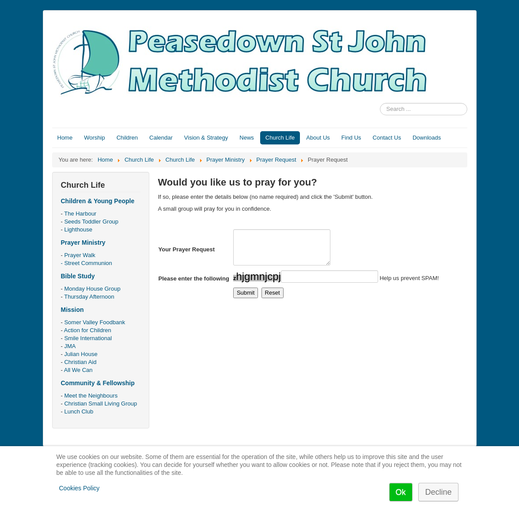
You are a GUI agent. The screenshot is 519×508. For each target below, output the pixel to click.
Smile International (88, 338)
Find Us (351, 137)
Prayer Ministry (83, 242)
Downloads (427, 137)
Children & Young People (98, 201)
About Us (318, 137)
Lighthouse (78, 229)
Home (65, 137)
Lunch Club (78, 411)
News (246, 137)
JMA (70, 346)
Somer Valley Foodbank (94, 322)
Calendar (161, 137)
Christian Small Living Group (100, 403)
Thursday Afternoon (89, 296)
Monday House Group (92, 288)
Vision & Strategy (206, 137)
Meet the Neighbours (90, 395)
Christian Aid (80, 362)
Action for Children (87, 330)
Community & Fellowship (98, 383)
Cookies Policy (79, 488)
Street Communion (88, 263)
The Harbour (80, 213)
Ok (401, 492)
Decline (438, 492)
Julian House (80, 354)
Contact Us (387, 137)
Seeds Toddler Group (91, 221)
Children (127, 137)
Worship (94, 137)
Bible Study (78, 276)
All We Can (78, 370)
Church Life (280, 137)
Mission (72, 309)
